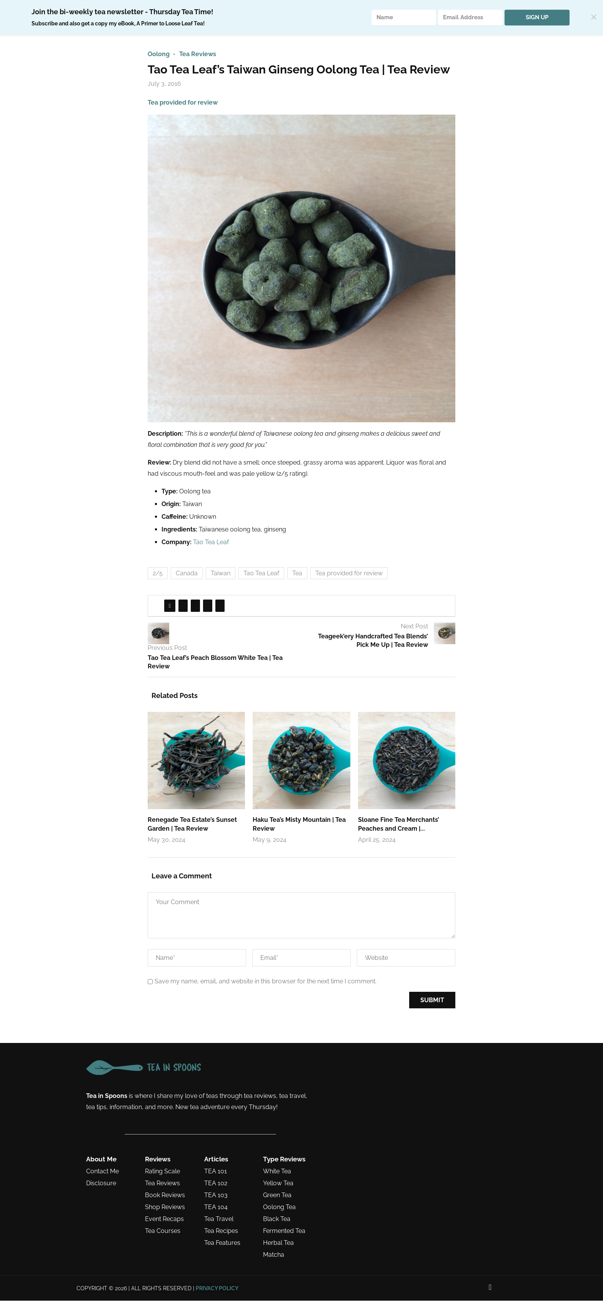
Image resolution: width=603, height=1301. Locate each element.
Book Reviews (165, 1196)
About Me (101, 1159)
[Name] (403, 17)
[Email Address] (470, 17)
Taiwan (220, 573)
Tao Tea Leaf (211, 542)
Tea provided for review (183, 103)
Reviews (157, 1159)
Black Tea (276, 1219)
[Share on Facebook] (169, 606)
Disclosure (101, 1184)
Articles (216, 1159)
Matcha (273, 1255)
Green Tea (277, 1196)
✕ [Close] (594, 17)
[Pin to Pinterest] (195, 606)
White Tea (277, 1172)
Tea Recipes (221, 1231)
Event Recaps (164, 1219)
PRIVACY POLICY (217, 1289)
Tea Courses (162, 1231)
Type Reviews (284, 1159)
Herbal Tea (278, 1243)
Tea (297, 573)
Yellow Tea (278, 1184)
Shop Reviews (165, 1207)
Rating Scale (162, 1172)
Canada (187, 573)
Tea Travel (218, 1219)
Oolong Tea (279, 1207)
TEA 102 (215, 1184)
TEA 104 (216, 1207)
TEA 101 (215, 1172)
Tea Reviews (162, 1184)
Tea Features (222, 1243)
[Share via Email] (220, 606)
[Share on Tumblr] (207, 606)
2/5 (158, 573)
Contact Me (102, 1172)
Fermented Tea (284, 1231)
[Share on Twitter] (183, 606)
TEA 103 (216, 1196)
